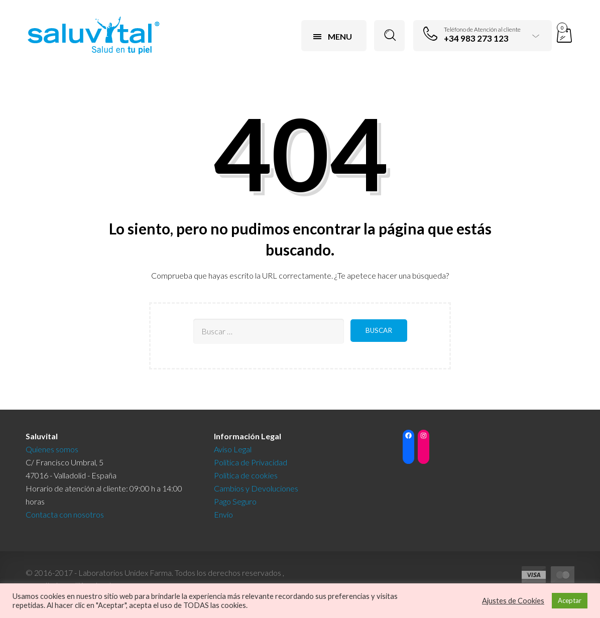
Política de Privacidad (250, 462)
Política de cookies (246, 475)
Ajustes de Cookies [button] (513, 600)
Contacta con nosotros (65, 514)
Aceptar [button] (569, 600)
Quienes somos (52, 449)
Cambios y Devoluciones (256, 488)
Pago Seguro (235, 501)
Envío (223, 514)
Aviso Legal (233, 449)
